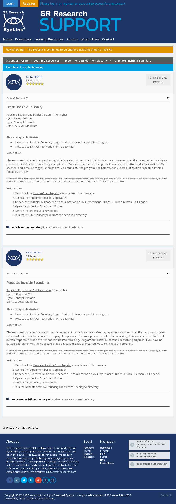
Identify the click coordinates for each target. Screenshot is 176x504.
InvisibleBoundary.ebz (26, 227)
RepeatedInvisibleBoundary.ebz (32, 399)
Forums (72, 39)
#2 (168, 273)
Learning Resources (49, 39)
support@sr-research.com (61, 471)
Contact (108, 39)
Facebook (89, 447)
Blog (102, 454)
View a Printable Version (22, 428)
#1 (168, 97)
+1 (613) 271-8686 (146, 456)
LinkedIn (88, 454)
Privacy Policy (107, 463)
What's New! (90, 39)
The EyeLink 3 (36, 49)
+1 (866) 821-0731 (146, 453)
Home (7, 39)
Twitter (87, 450)
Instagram (89, 456)
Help (102, 460)
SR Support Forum (17, 60)
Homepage (106, 447)
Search (103, 456)
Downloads (23, 39)
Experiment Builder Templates (85, 60)
